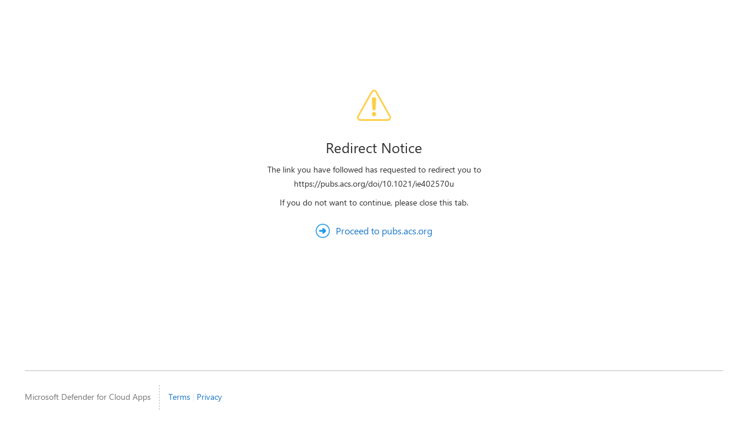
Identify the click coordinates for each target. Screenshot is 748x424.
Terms (179, 396)
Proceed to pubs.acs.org (384, 230)
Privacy (209, 396)
